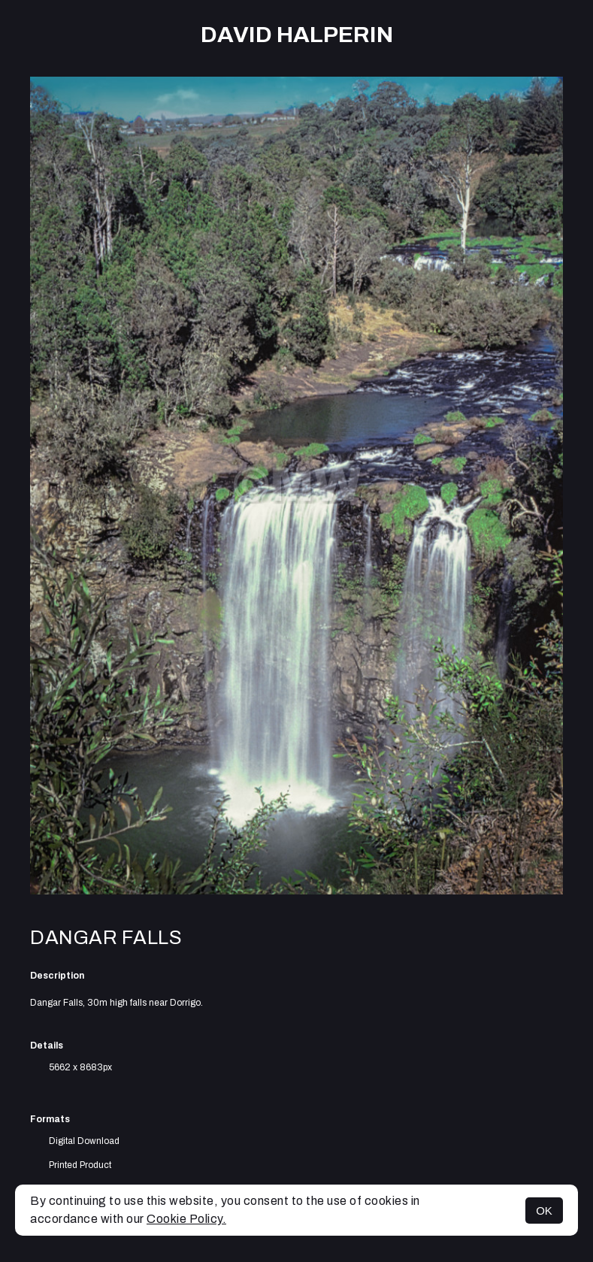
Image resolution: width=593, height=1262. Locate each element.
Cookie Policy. (186, 1218)
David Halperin (297, 35)
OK (544, 1210)
